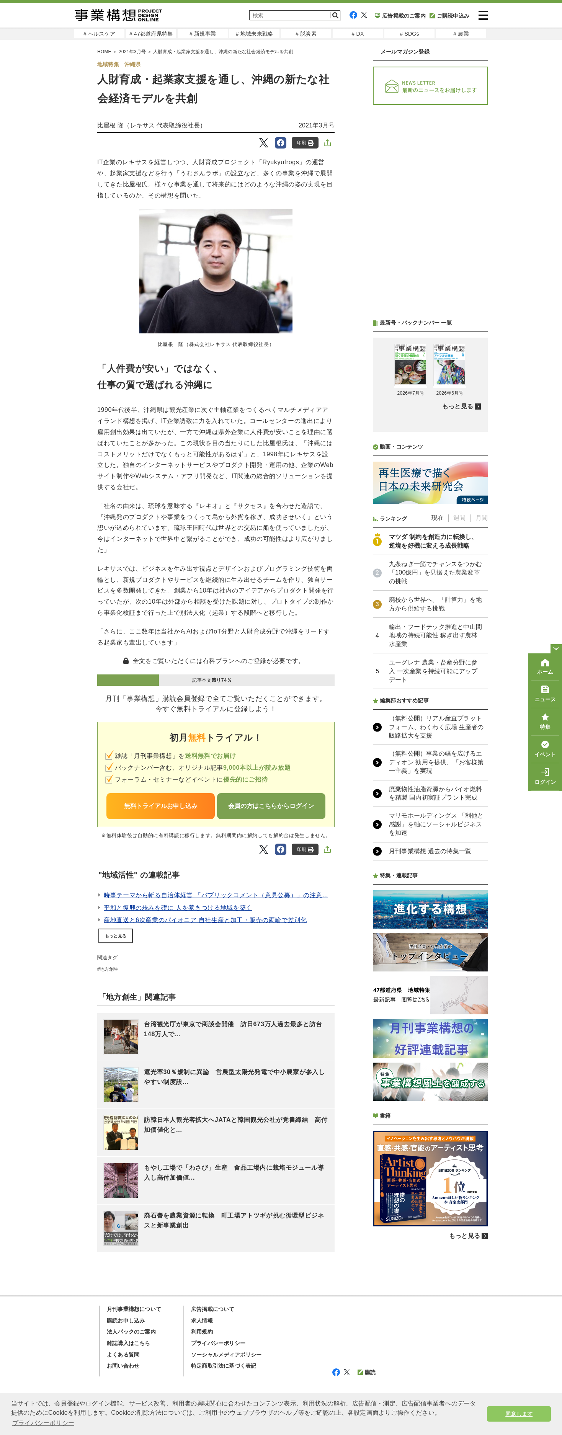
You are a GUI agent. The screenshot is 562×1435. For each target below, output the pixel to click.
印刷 (305, 143)
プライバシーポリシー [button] (43, 1423)
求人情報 (202, 1320)
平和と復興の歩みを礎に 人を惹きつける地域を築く (178, 907)
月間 (481, 517)
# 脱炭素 (306, 34)
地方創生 (109, 969)
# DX (358, 34)
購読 (367, 1372)
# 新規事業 (203, 34)
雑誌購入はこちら (128, 1343)
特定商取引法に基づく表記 (223, 1365)
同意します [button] (519, 1414)
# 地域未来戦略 (254, 34)
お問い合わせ (123, 1365)
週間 (459, 517)
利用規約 (202, 1331)
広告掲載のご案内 (400, 15)
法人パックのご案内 (131, 1331)
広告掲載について (213, 1309)
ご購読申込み (449, 15)
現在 (437, 517)
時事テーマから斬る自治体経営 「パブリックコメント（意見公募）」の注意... (216, 895)
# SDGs (409, 34)
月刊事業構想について (134, 1309)
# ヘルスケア (99, 34)
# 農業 (461, 34)
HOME (104, 51)
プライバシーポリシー (218, 1343)
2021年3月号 (132, 51)
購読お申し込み (126, 1320)
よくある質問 (123, 1354)
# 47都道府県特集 (151, 34)
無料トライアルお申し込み (161, 806)
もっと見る (115, 936)
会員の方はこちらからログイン (271, 806)
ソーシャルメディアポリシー (226, 1354)
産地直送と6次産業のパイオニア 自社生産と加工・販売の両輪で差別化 (205, 920)
